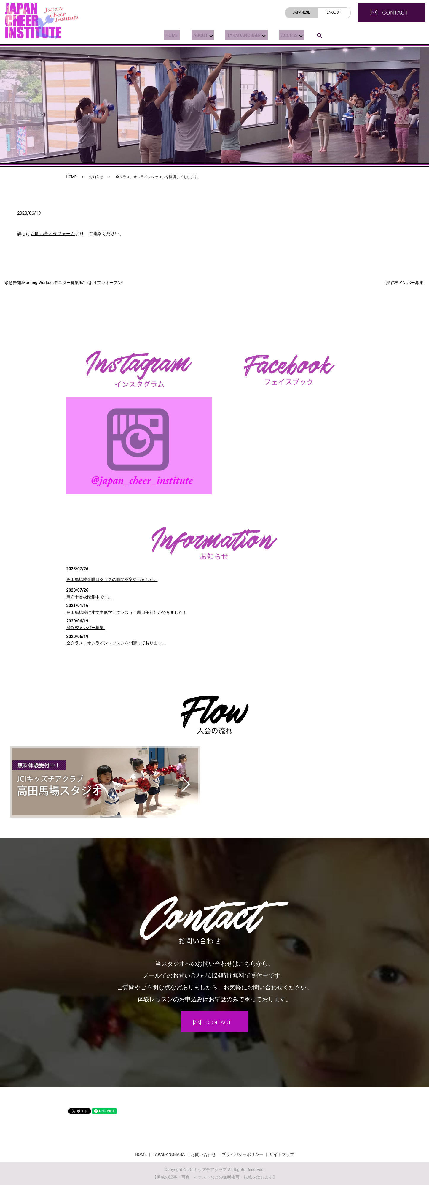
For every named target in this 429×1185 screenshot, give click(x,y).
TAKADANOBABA (241, 35)
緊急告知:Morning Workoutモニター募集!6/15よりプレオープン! (63, 282)
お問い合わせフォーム (53, 233)
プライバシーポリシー (242, 1154)
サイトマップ (281, 1154)
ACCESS (287, 35)
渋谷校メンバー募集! (405, 282)
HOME (170, 35)
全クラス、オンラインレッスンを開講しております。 (116, 643)
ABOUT (196, 35)
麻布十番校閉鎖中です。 (89, 597)
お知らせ (96, 177)
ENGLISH (334, 12)
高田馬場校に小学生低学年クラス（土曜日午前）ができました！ (126, 612)
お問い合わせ (203, 1154)
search (319, 35)
